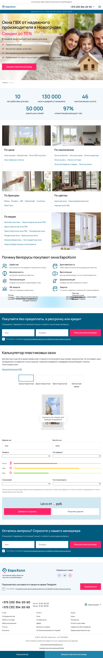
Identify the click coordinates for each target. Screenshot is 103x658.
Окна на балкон (61, 155)
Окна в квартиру (91, 155)
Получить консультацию (85, 332)
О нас (4, 613)
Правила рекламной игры (80, 630)
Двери (38, 623)
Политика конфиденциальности (51, 644)
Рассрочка (75, 620)
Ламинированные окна (78, 201)
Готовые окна (41, 620)
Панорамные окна (37, 231)
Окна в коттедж (74, 160)
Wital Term (8, 205)
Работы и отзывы (8, 620)
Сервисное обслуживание (81, 627)
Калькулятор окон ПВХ (12, 369)
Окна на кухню (85, 164)
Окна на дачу (60, 160)
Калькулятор (22, 654)
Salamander (30, 201)
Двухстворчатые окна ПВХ (16, 226)
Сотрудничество (8, 616)
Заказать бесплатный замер (74, 654)
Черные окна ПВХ (62, 205)
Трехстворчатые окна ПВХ (15, 231)
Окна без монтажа (12, 222)
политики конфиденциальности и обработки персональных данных (47, 339)
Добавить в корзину (27, 511)
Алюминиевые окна (12, 240)
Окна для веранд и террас (65, 164)
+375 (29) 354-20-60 (81, 6)
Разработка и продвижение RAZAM (51, 648)
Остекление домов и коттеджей (48, 630)
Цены (73, 616)
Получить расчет (75, 511)
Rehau (7, 201)
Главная (5, 83)
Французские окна (29, 235)
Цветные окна (60, 201)
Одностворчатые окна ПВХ (34, 222)
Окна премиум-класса (14, 160)
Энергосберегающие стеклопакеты (20, 244)
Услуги (39, 613)
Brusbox (14, 201)
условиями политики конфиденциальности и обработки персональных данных (43, 589)
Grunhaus (41, 201)
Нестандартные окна (32, 240)
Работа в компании (9, 623)
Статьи (5, 627)
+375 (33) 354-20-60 (16, 607)
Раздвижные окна (12, 235)
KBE (21, 201)
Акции (73, 613)
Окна (38, 616)
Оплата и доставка (78, 623)
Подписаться (90, 586)
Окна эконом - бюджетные (15, 155)
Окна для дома (76, 155)
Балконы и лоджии (43, 627)
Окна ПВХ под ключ (37, 155)
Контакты (5, 630)
